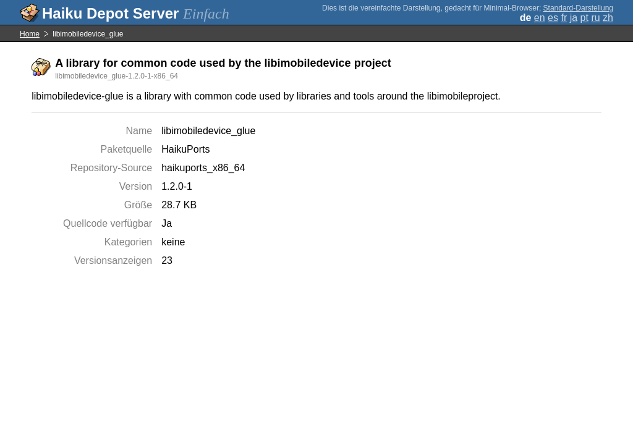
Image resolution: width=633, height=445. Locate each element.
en (539, 17)
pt (584, 17)
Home (30, 34)
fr (564, 17)
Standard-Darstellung (578, 8)
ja (573, 17)
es (553, 17)
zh (608, 17)
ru (595, 17)
